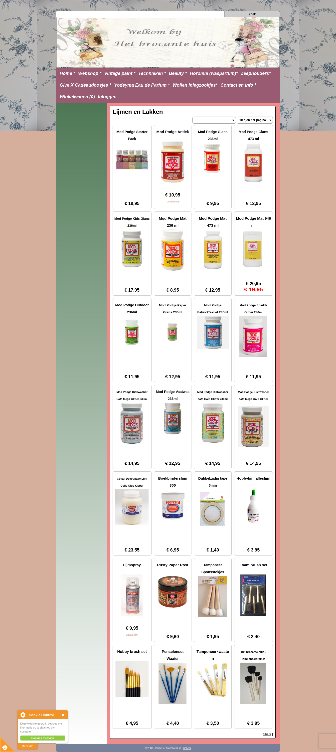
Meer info (27, 746)
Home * (67, 73)
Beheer (187, 748)
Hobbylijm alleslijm (253, 478)
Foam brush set (253, 565)
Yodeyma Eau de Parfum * (141, 85)
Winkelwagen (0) (77, 96)
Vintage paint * (119, 73)
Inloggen (107, 96)
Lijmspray (132, 565)
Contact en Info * (238, 85)
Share (267, 734)
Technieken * (152, 73)
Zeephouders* (256, 73)
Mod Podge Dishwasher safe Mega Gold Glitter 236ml (253, 398)
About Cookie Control (23, 715)
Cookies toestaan (42, 738)
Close (63, 715)
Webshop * (89, 73)
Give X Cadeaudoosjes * (85, 85)
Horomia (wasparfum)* (214, 73)
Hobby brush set (132, 651)
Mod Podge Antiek (173, 132)
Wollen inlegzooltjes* (195, 85)
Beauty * (178, 73)
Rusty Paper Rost (172, 565)
